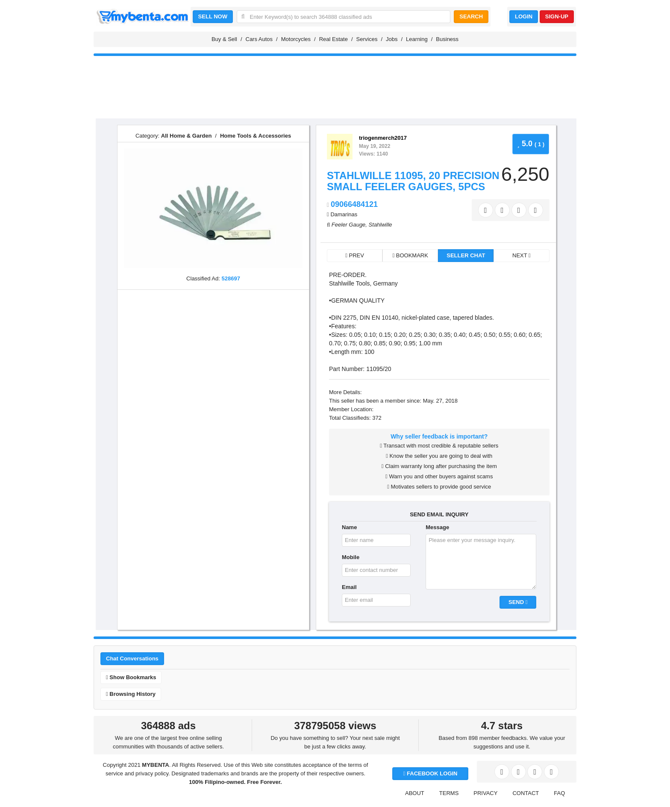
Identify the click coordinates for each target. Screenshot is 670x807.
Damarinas (343, 214)
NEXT (521, 255)
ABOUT (414, 793)
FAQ (559, 793)
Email (349, 587)
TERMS (449, 793)
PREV (354, 255)
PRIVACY (485, 793)
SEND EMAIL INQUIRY (439, 514)
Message (437, 527)
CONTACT (525, 793)
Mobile (350, 557)
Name (349, 527)
